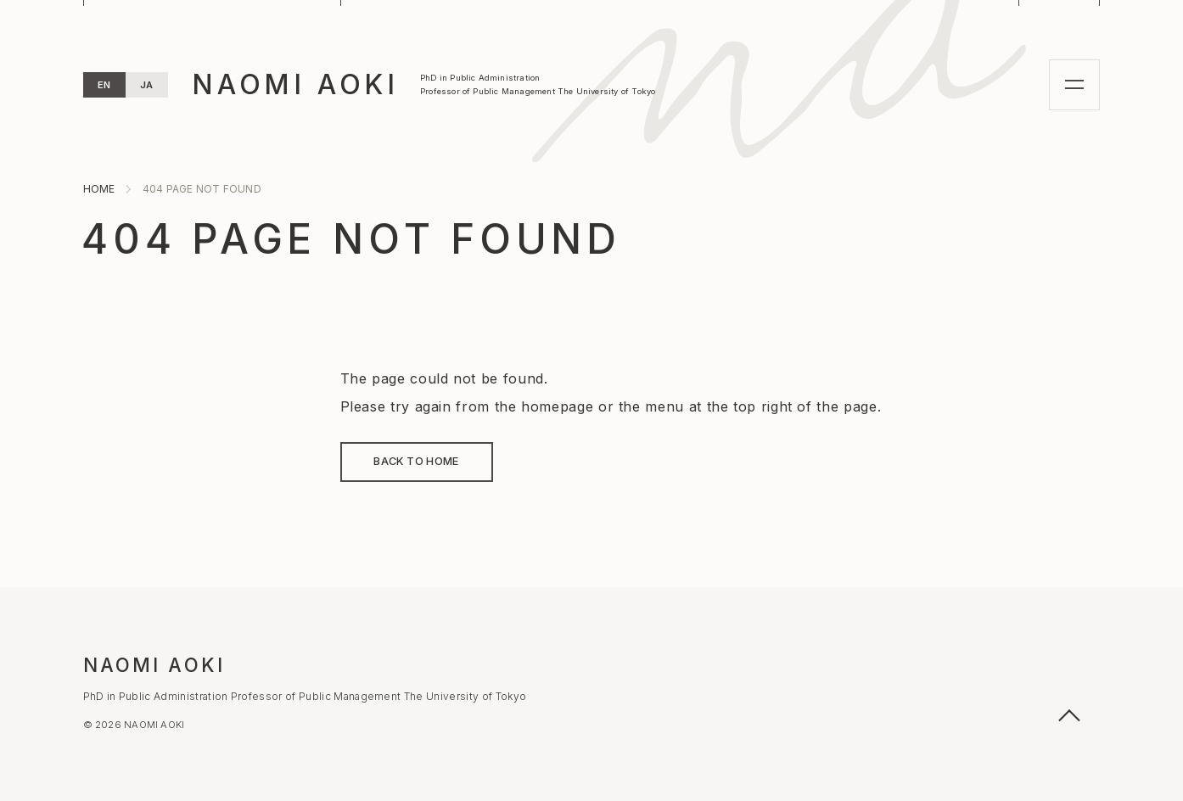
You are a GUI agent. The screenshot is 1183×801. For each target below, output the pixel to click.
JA (147, 85)
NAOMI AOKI (295, 84)
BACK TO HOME (416, 461)
